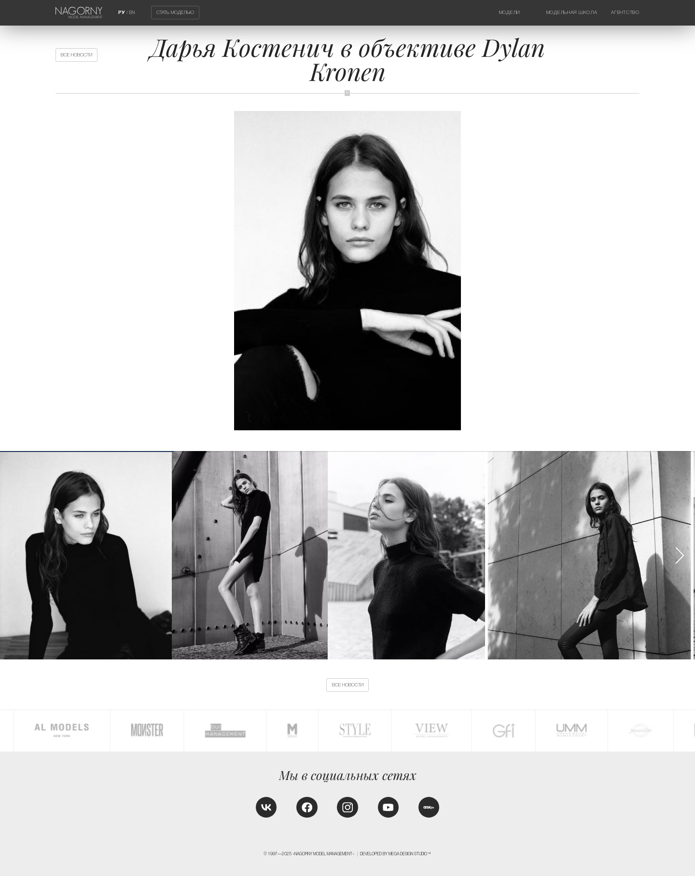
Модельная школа (572, 12)
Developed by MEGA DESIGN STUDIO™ (395, 853)
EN (132, 12)
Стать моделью (175, 12)
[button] (679, 555)
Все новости (76, 54)
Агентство (625, 12)
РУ (121, 12)
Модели (509, 12)
